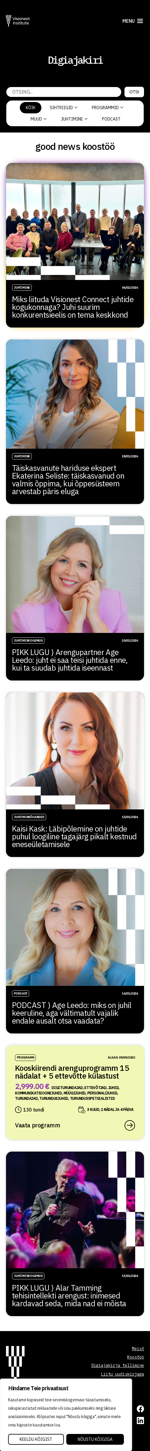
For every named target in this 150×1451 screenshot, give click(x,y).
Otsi (134, 91)
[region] (66, 1415)
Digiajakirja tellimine (117, 1365)
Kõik (30, 107)
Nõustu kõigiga (95, 1439)
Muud (38, 119)
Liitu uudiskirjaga (122, 1374)
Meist (138, 1348)
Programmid (107, 107)
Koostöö (135, 1357)
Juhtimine (74, 119)
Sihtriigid (63, 107)
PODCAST (111, 119)
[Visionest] (18, 21)
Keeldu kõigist (36, 1439)
